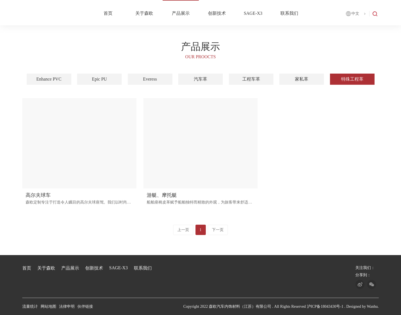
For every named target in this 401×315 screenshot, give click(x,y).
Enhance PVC (48, 79)
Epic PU (99, 79)
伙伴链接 (85, 306)
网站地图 (48, 306)
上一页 (183, 230)
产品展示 (181, 13)
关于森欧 (144, 13)
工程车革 (251, 79)
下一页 (218, 230)
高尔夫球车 (38, 195)
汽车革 (200, 79)
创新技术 (217, 13)
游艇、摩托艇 (162, 195)
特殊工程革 (352, 79)
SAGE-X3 (253, 13)
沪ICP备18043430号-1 (325, 306)
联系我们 (289, 13)
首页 (108, 13)
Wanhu (372, 306)
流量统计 (30, 306)
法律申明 (67, 306)
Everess (150, 79)
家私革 (301, 79)
